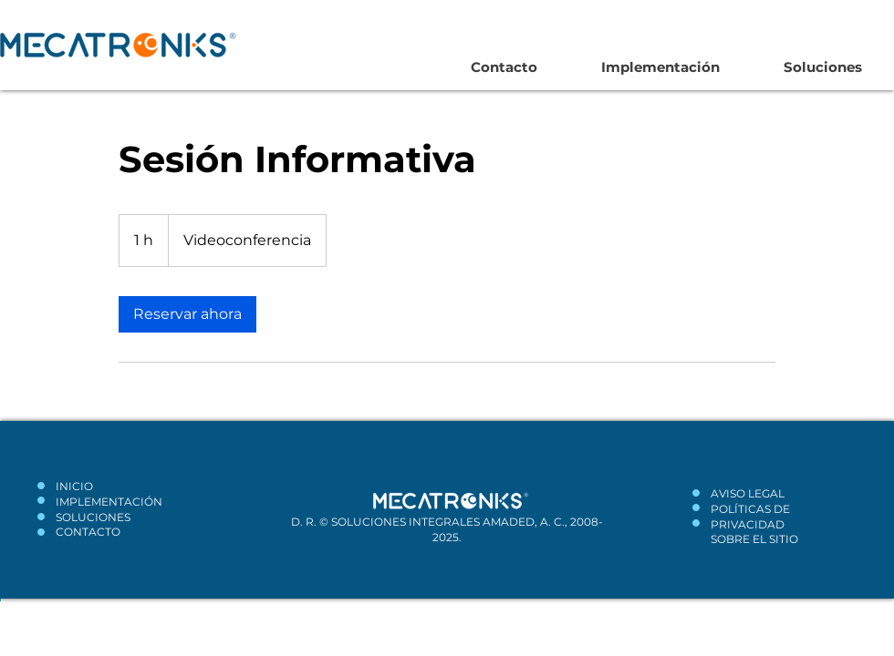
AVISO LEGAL (748, 493)
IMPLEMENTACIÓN (109, 501)
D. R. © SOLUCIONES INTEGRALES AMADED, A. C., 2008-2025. (447, 529)
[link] (187, 314)
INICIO (74, 486)
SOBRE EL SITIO (754, 539)
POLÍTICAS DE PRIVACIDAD (750, 516)
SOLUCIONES (93, 517)
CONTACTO (88, 531)
